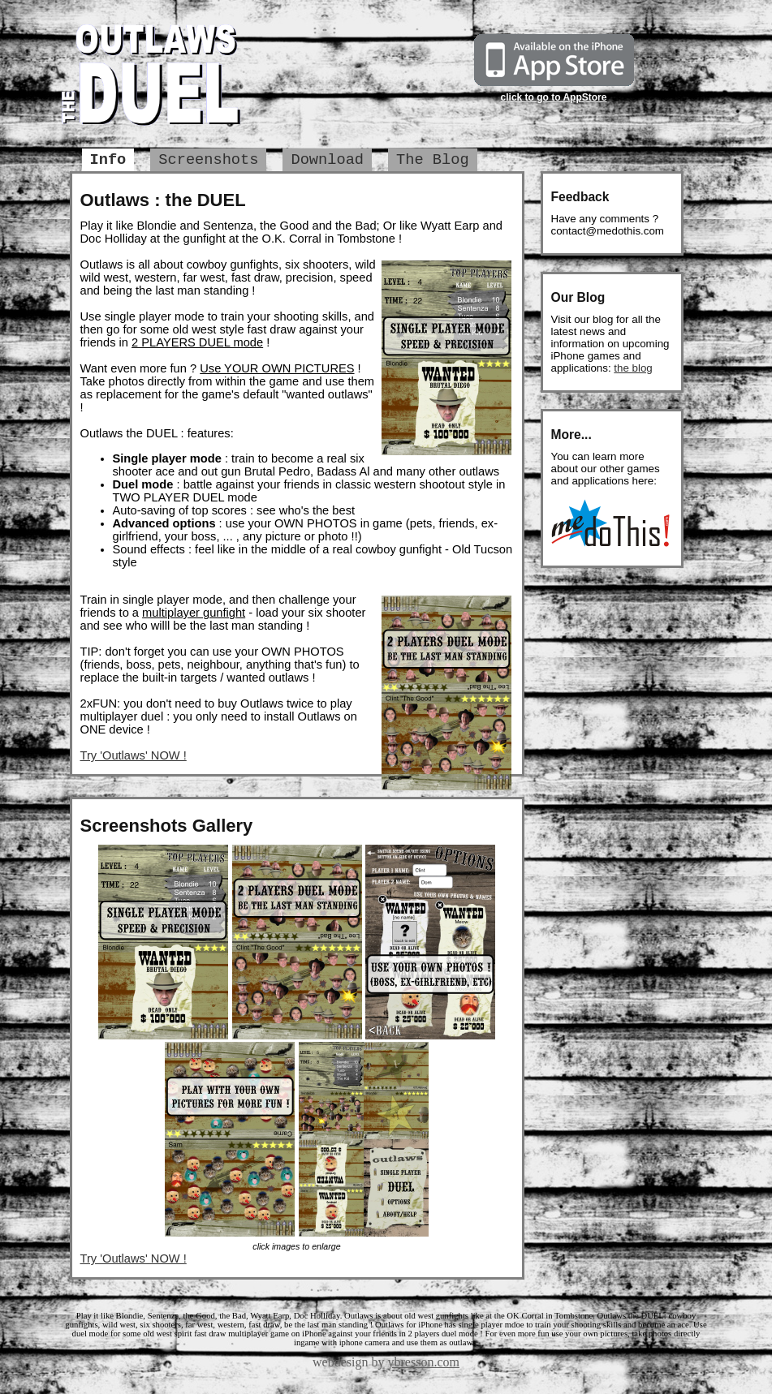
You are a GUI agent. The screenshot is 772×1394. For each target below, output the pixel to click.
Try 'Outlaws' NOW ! (133, 755)
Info (108, 160)
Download (327, 160)
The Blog (432, 160)
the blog (633, 368)
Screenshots (208, 160)
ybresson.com (423, 1362)
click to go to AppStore (554, 97)
